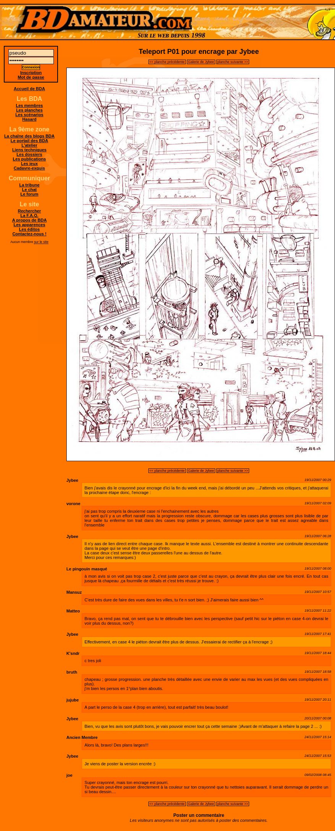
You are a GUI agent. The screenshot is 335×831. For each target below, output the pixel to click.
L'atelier (29, 145)
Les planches (29, 110)
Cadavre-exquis (29, 168)
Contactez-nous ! (29, 234)
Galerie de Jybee (201, 62)
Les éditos (29, 229)
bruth (71, 672)
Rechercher (29, 211)
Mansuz (74, 592)
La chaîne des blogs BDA (29, 136)
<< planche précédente (167, 62)
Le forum (29, 194)
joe (69, 775)
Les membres (29, 105)
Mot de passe (31, 77)
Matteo (73, 611)
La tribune (29, 185)
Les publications (29, 159)
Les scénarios (29, 114)
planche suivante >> (232, 62)
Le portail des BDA (29, 140)
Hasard (29, 119)
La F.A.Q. (29, 215)
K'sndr (72, 653)
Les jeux (29, 163)
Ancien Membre (82, 737)
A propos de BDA (29, 220)
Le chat (29, 189)
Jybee (72, 480)
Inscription (31, 72)
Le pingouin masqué (86, 569)
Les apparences (29, 224)
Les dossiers (29, 154)
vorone (73, 503)
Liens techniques (29, 149)
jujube (72, 700)
